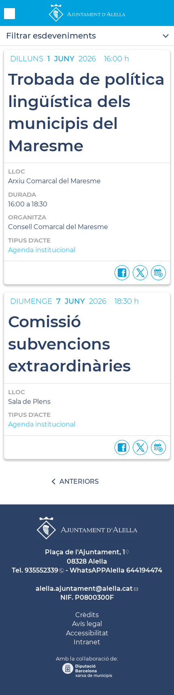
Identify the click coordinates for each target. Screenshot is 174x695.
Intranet (87, 642)
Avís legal (87, 624)
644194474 (144, 570)
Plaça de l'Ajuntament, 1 (85, 552)
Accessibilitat (87, 633)
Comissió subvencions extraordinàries (69, 343)
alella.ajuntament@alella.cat (84, 588)
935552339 (41, 570)
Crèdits (87, 615)
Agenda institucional (41, 250)
